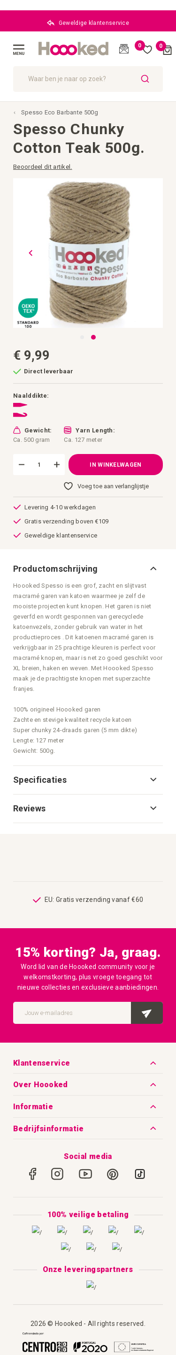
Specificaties (40, 780)
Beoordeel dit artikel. (42, 166)
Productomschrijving (55, 569)
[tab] (88, 569)
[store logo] (73, 49)
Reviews (29, 808)
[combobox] (88, 79)
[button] (27, 252)
